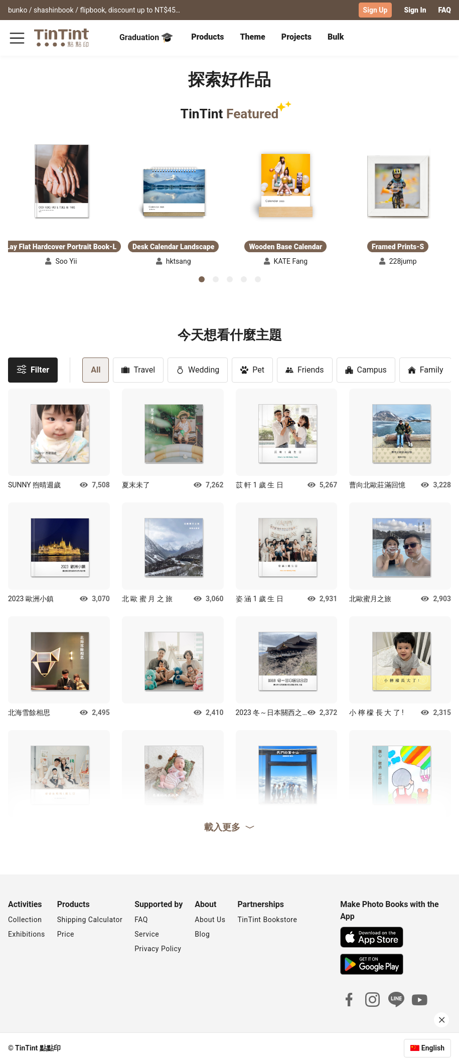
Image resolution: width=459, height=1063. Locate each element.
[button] (61, 180)
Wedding (197, 369)
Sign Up (375, 10)
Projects (296, 36)
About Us (210, 919)
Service (146, 934)
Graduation (146, 37)
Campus (366, 369)
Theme (252, 36)
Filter (33, 369)
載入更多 (229, 826)
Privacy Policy (157, 948)
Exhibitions (26, 934)
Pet (252, 369)
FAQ (444, 10)
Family (425, 369)
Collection (25, 919)
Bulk (336, 36)
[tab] (207, 38)
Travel (138, 369)
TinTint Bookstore (267, 919)
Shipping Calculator (90, 919)
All (95, 369)
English (432, 1047)
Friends (304, 369)
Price (65, 934)
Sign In (415, 10)
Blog (202, 934)
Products (207, 36)
